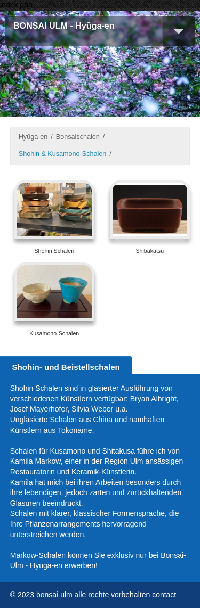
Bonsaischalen (78, 137)
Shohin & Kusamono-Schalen (63, 154)
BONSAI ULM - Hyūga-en (64, 25)
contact (164, 594)
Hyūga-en (33, 137)
